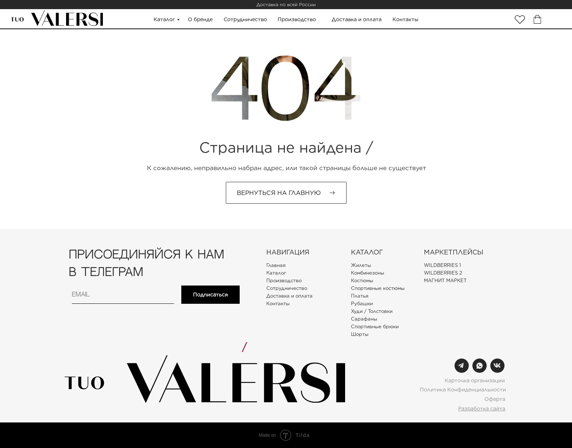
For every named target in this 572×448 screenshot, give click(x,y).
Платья (359, 296)
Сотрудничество (245, 19)
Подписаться (210, 295)
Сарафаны (364, 319)
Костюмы (362, 280)
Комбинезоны (367, 273)
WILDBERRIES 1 (442, 265)
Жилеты (361, 265)
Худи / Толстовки (372, 311)
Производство (297, 19)
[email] (123, 295)
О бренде (200, 19)
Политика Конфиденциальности (463, 390)
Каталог (164, 19)
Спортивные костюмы (378, 288)
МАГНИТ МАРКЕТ (445, 280)
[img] (520, 19)
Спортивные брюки (375, 326)
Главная (276, 265)
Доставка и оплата (357, 19)
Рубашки (362, 303)
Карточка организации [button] (475, 380)
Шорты (359, 334)
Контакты (405, 19)
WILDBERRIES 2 (443, 273)
